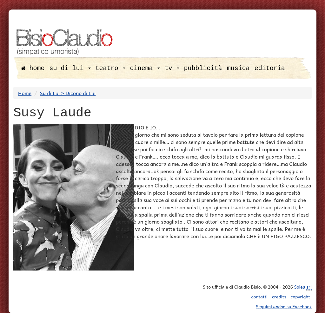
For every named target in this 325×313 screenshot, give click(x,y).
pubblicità (203, 68)
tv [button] (172, 68)
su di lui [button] (70, 68)
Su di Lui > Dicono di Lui (68, 93)
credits (279, 296)
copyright (300, 296)
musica (238, 68)
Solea (303, 286)
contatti (259, 296)
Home (24, 93)
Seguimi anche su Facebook (284, 306)
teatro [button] (110, 68)
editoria (270, 68)
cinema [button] (145, 68)
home (33, 68)
